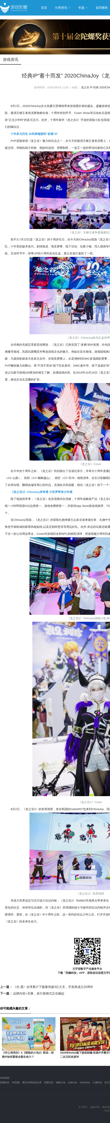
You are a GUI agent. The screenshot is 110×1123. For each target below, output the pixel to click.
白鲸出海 (72, 1082)
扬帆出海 (60, 1082)
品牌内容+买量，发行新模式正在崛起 (32, 993)
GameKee (85, 1082)
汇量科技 (97, 1082)
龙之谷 (85, 87)
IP (91, 87)
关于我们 (83, 1107)
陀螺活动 (48, 1082)
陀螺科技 (4, 1082)
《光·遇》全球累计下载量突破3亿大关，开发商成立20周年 (46, 987)
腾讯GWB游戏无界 (32, 1082)
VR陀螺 (16, 1082)
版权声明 (95, 1107)
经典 (96, 87)
